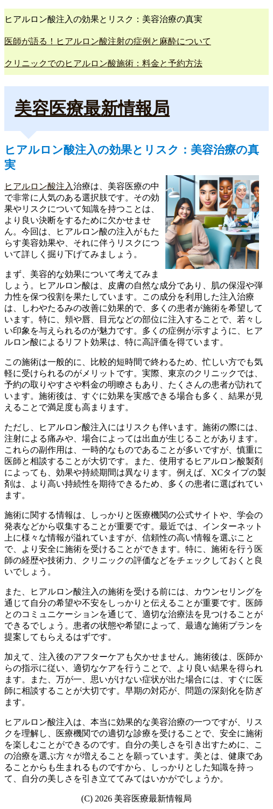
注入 (64, 186)
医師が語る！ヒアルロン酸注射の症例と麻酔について (107, 41)
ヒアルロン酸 (30, 186)
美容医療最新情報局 (92, 108)
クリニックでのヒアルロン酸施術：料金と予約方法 (103, 63)
